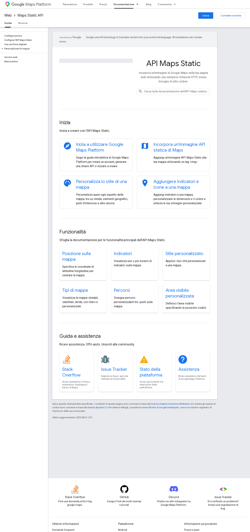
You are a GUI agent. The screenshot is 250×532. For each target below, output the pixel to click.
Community (165, 4)
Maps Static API (30, 15)
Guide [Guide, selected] (8, 23)
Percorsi (122, 290)
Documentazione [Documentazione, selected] (123, 4)
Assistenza (188, 369)
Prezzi (103, 4)
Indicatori (123, 253)
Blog (148, 4)
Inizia (206, 15)
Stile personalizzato (184, 253)
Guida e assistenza (80, 336)
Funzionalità (72, 232)
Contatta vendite (231, 15)
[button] (23, 49)
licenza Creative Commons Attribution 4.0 (172, 404)
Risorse (22, 23)
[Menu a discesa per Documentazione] (138, 4)
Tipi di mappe (75, 290)
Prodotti (88, 4)
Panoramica (70, 4)
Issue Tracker (114, 369)
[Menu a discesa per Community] (176, 4)
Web (8, 15)
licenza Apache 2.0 (97, 407)
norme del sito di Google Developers (160, 407)
